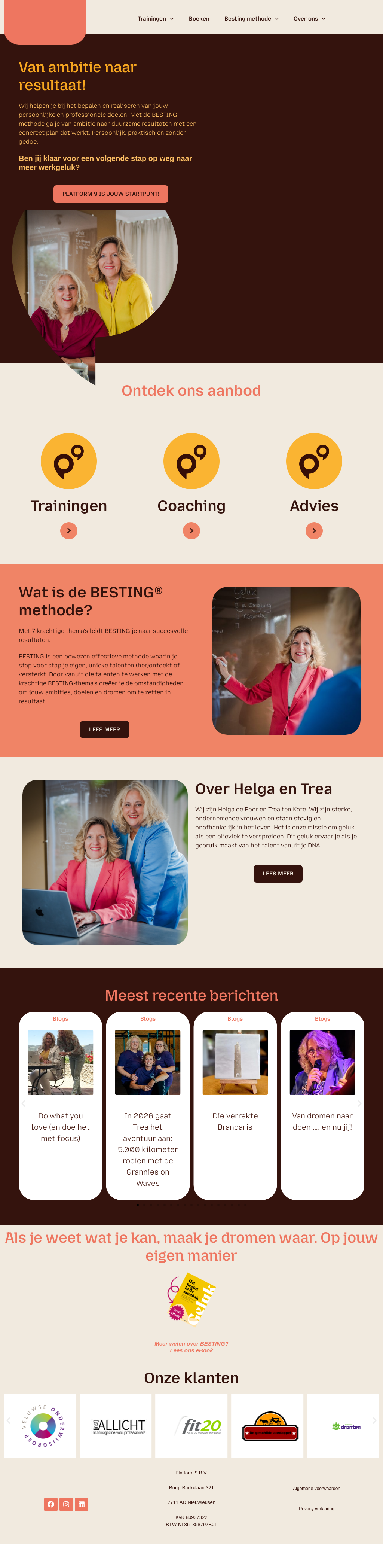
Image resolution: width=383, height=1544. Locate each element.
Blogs (60, 1019)
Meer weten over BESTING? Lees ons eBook (191, 1347)
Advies (314, 506)
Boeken (199, 18)
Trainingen (156, 19)
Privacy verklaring (316, 1509)
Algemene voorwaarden (316, 1489)
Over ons (310, 19)
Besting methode (251, 19)
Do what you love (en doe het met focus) (60, 1127)
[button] (111, 194)
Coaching (191, 506)
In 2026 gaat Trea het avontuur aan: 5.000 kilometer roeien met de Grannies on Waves (148, 1150)
